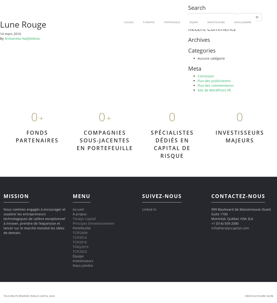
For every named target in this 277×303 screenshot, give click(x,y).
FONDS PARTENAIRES (37, 136)
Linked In (149, 209)
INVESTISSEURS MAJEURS (240, 136)
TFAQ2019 (80, 247)
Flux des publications (214, 81)
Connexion (206, 76)
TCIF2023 (80, 251)
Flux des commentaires (216, 85)
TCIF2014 (80, 237)
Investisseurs (216, 22)
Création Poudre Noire (259, 296)
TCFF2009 (80, 233)
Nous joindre (242, 22)
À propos (80, 214)
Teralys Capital (84, 218)
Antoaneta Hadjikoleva (22, 38)
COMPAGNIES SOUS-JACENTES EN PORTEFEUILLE (105, 140)
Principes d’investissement (93, 223)
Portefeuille (82, 228)
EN (265, 22)
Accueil (78, 209)
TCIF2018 (80, 242)
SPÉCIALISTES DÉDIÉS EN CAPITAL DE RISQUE (172, 144)
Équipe (194, 22)
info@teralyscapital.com (230, 228)
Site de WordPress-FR (214, 90)
